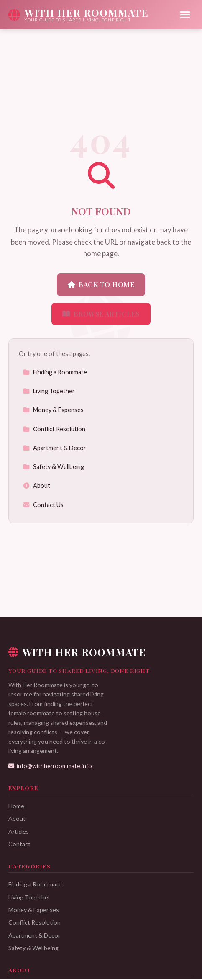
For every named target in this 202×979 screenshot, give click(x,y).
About (36, 485)
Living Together (49, 390)
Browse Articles (101, 313)
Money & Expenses (53, 409)
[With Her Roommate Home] (78, 15)
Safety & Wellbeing (53, 466)
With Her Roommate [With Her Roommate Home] (77, 652)
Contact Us (43, 504)
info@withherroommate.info (50, 765)
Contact (19, 844)
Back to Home (101, 284)
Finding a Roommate (55, 372)
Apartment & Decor (54, 447)
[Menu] (185, 15)
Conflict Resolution (54, 429)
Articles (18, 831)
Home (16, 805)
